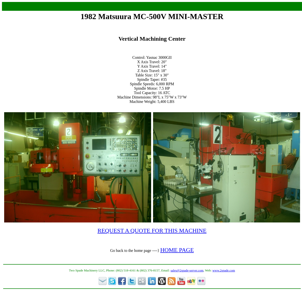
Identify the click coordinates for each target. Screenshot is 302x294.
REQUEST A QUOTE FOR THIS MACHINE (151, 230)
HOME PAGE (177, 250)
